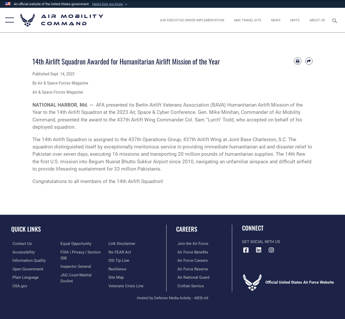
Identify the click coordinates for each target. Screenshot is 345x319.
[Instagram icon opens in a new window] (271, 250)
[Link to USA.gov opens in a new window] (18, 285)
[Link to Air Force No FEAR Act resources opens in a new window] (120, 252)
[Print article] (297, 61)
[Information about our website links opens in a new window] (122, 243)
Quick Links (26, 229)
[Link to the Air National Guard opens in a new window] (192, 277)
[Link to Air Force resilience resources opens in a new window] (118, 268)
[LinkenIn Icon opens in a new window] (259, 250)
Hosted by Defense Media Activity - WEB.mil (172, 297)
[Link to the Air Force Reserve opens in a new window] (191, 268)
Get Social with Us (261, 241)
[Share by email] (309, 61)
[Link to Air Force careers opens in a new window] (191, 260)
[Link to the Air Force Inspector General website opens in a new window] (75, 266)
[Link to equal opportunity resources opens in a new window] (75, 243)
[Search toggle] (335, 20)
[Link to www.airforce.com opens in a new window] (191, 243)
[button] (110, 4)
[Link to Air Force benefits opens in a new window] (191, 252)
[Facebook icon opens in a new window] (246, 250)
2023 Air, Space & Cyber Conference (156, 112)
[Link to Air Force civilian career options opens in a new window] (189, 285)
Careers (186, 229)
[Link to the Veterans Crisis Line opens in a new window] (126, 285)
